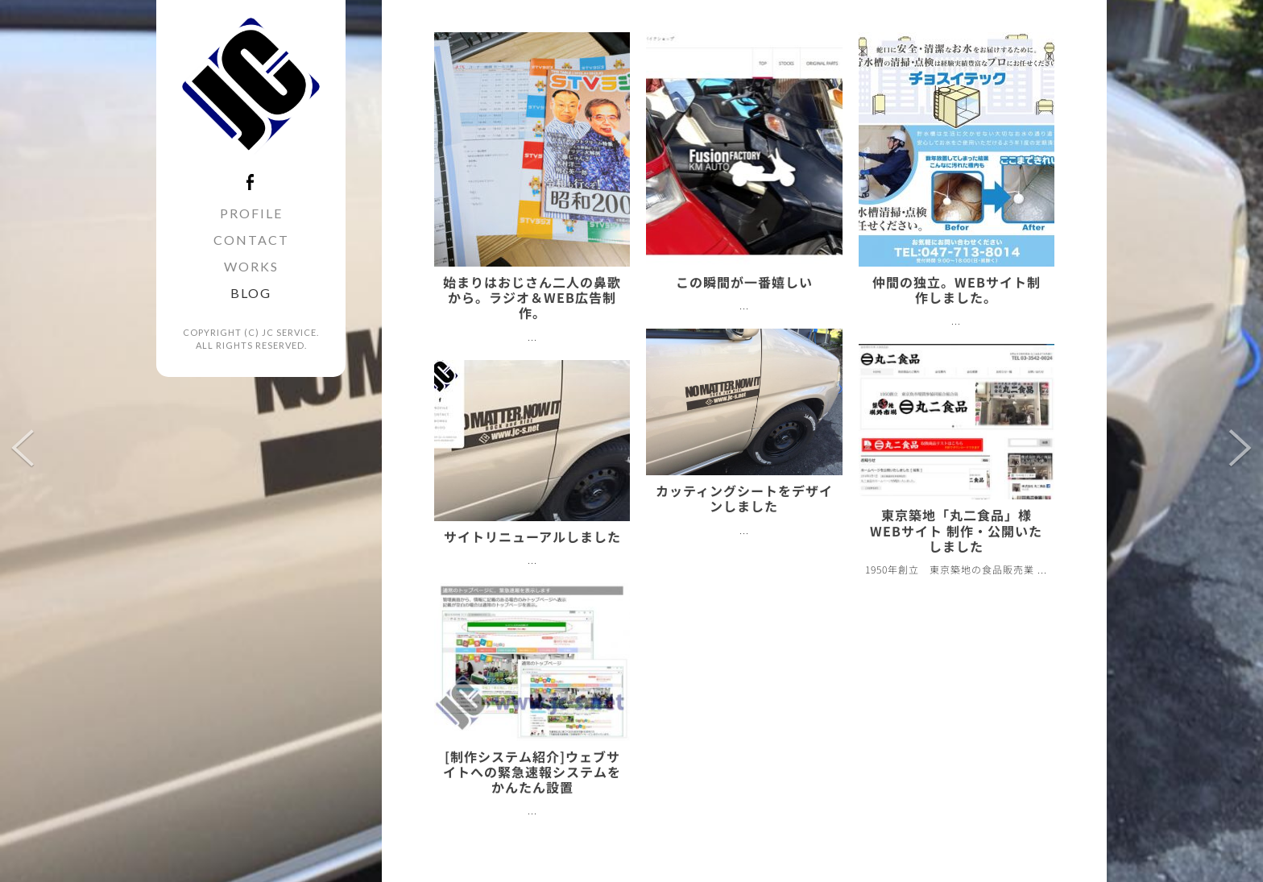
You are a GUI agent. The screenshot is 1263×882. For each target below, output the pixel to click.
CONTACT (251, 239)
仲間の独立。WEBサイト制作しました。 (956, 289)
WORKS (251, 266)
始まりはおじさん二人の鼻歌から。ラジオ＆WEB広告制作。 (532, 297)
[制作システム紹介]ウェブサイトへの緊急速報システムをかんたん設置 (532, 772)
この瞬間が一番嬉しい (744, 282)
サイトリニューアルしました (532, 536)
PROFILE (251, 213)
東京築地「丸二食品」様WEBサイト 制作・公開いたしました (956, 530)
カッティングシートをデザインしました (744, 498)
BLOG (250, 292)
